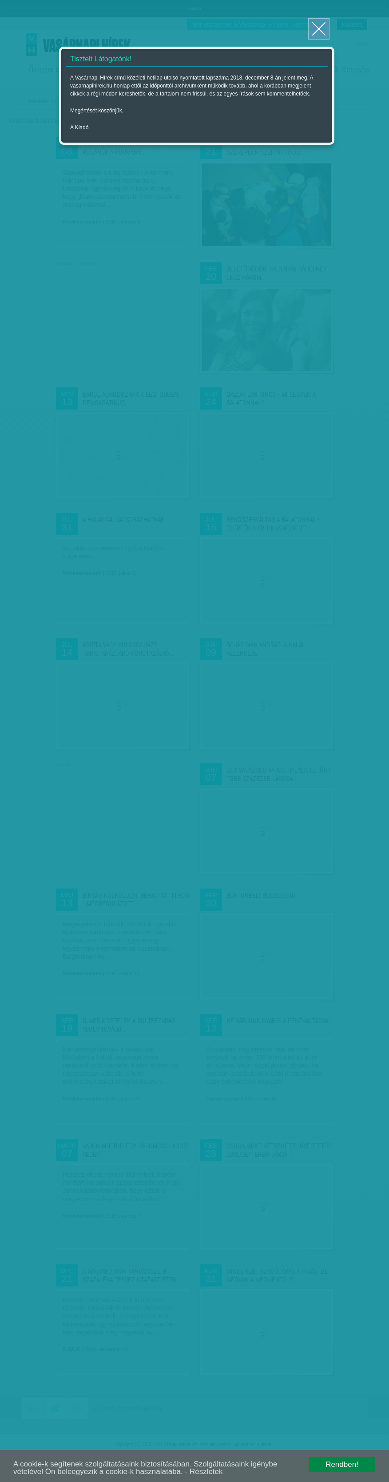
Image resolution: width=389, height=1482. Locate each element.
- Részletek (204, 1471)
